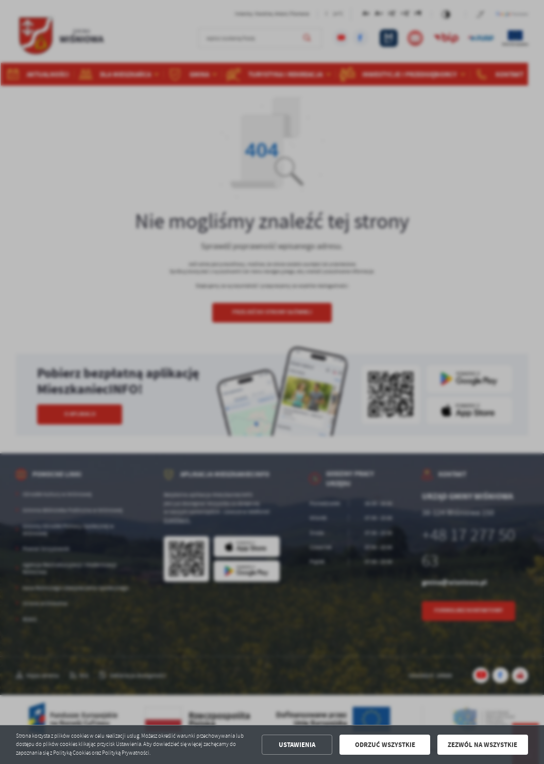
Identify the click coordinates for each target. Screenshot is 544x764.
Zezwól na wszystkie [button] (482, 744)
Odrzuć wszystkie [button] (385, 744)
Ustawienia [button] (297, 744)
